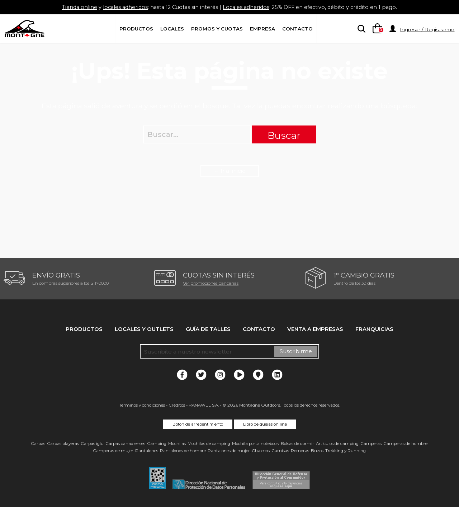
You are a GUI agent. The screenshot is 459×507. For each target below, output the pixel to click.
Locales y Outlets (144, 329)
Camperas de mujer (113, 450)
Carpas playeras (63, 443)
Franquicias (374, 329)
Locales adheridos (246, 7)
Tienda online (73, 7)
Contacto (297, 29)
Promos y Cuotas (217, 29)
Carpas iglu (92, 443)
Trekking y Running (345, 450)
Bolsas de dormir (297, 443)
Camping (156, 443)
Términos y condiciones (142, 405)
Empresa (262, 29)
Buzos (317, 450)
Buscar (284, 135)
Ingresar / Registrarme (427, 29)
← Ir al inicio (230, 170)
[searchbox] (360, 29)
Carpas (38, 443)
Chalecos (261, 450)
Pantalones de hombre (183, 450)
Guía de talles (208, 329)
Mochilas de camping (209, 443)
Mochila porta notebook (255, 443)
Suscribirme (296, 351)
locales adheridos (120, 7)
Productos (136, 29)
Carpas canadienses (125, 443)
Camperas (371, 443)
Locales (172, 29)
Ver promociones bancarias (210, 283)
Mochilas (177, 443)
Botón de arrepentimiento (197, 424)
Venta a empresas (315, 329)
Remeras (300, 450)
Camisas (280, 450)
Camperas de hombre (405, 443)
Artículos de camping (337, 443)
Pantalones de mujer (229, 450)
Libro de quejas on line (265, 424)
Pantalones (146, 450)
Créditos (177, 405)
